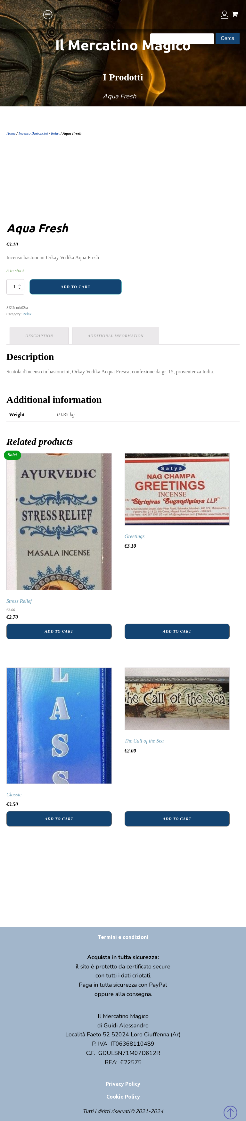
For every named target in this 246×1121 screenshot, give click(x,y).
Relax (55, 133)
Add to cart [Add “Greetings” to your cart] (177, 631)
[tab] (39, 336)
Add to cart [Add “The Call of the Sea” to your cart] (177, 819)
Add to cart (75, 287)
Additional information (116, 336)
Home (11, 133)
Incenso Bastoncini (33, 133)
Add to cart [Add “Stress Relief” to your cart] (59, 631)
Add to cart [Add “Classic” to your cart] (59, 819)
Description (39, 336)
